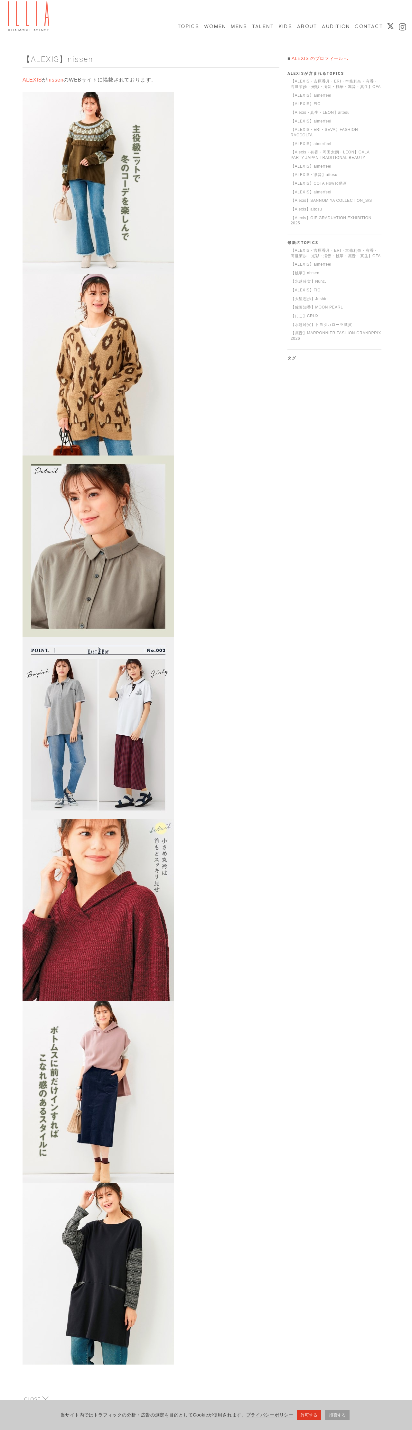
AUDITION (335, 26)
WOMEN (215, 26)
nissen (55, 80)
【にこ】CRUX (305, 316)
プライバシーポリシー (270, 1416)
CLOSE (36, 1399)
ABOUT (307, 26)
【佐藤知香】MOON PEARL (317, 307)
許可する (309, 1416)
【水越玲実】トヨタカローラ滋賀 (321, 324)
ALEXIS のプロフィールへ (320, 58)
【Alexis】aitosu (306, 209)
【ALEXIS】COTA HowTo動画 (319, 183)
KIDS (285, 26)
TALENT (262, 26)
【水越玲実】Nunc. (308, 281)
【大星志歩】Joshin (309, 299)
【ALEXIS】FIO (306, 104)
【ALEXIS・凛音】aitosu (314, 174)
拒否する (337, 1416)
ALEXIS (32, 80)
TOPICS (188, 26)
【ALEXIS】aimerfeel (311, 95)
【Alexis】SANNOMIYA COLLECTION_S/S (331, 200)
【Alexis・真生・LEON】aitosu (320, 112)
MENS (238, 26)
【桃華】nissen (305, 273)
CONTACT (368, 26)
